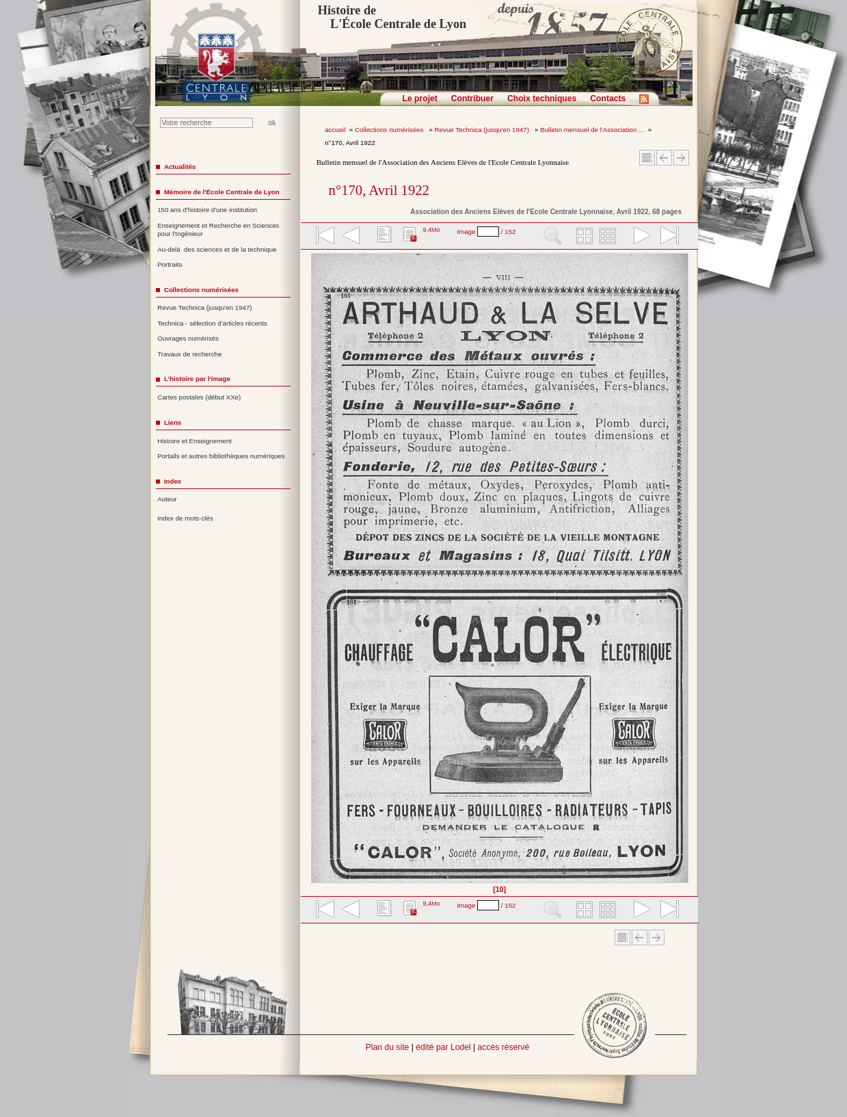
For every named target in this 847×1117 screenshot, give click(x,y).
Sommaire (647, 158)
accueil (335, 129)
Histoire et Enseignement (194, 441)
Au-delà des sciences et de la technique (217, 249)
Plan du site (387, 1047)
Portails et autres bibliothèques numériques (220, 456)
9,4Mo (431, 229)
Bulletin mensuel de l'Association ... (592, 129)
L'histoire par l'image (197, 378)
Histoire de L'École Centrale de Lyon (392, 17)
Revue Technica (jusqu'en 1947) (483, 129)
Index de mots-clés (185, 518)
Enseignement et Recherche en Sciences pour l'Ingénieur (218, 230)
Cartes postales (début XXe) (199, 397)
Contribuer (472, 98)
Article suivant (681, 158)
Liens (172, 422)
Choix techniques (541, 98)
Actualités (180, 166)
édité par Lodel (443, 1047)
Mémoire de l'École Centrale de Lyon (222, 192)
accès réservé (504, 1047)
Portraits (169, 264)
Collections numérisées (390, 129)
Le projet (420, 98)
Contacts (608, 98)
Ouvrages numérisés (188, 338)
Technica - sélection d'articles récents (212, 323)
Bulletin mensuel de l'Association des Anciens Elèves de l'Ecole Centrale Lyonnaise (443, 162)
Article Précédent (664, 158)
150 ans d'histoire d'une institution (207, 209)
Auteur (167, 499)
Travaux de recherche (189, 354)
